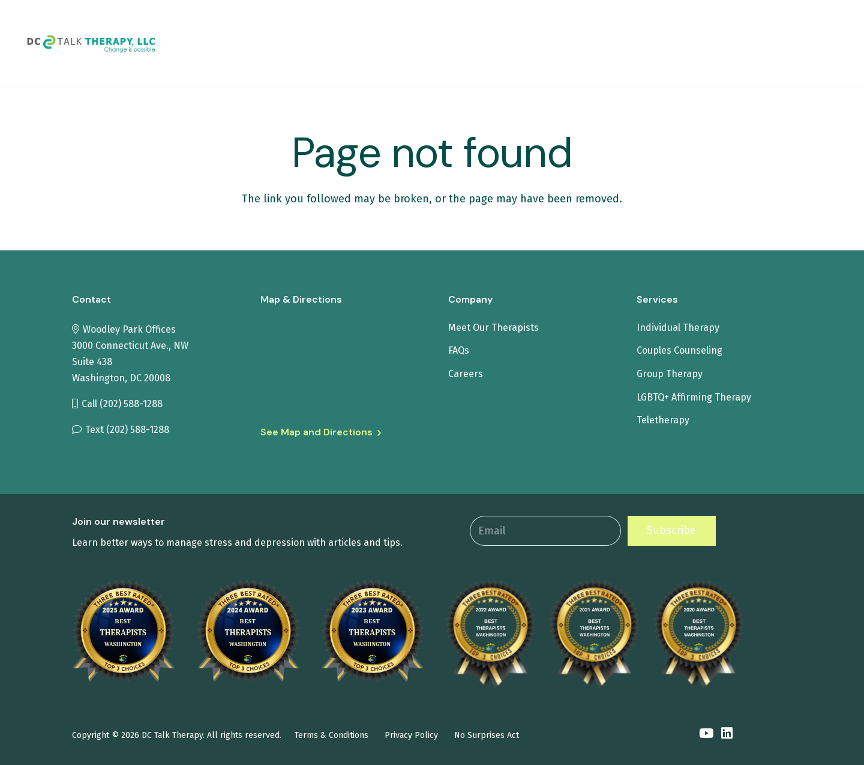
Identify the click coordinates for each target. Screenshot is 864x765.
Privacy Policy (411, 735)
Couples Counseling (679, 350)
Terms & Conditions (331, 735)
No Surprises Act (486, 735)
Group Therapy (670, 373)
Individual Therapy (678, 327)
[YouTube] (706, 733)
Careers (465, 373)
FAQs (458, 350)
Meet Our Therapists (493, 327)
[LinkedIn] (727, 733)
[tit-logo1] (121, 44)
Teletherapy (663, 420)
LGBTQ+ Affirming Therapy (694, 397)
